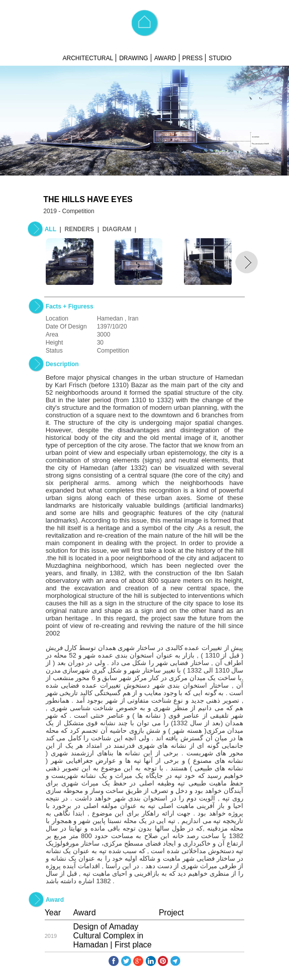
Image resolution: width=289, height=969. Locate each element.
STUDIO (220, 58)
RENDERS (79, 229)
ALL (50, 229)
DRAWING (133, 58)
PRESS (192, 58)
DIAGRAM (117, 229)
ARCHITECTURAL (87, 58)
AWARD (165, 58)
